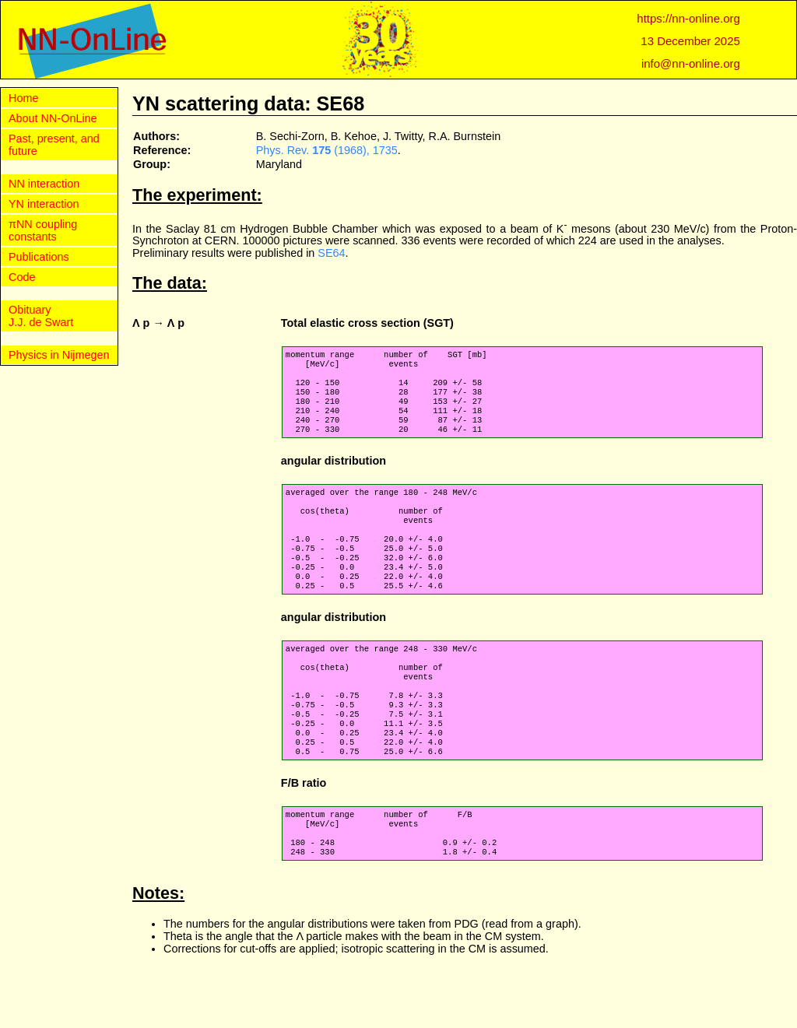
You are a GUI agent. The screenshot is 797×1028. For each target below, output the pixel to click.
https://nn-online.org (688, 18)
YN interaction (44, 204)
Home (23, 98)
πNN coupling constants (43, 230)
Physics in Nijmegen (59, 355)
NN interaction (44, 183)
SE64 (331, 253)
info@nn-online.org (690, 63)
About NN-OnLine (53, 118)
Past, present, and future (54, 144)
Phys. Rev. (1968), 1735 (327, 150)
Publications (39, 257)
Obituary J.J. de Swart (41, 315)
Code (22, 277)
